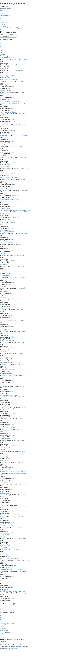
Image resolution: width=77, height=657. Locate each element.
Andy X (3, 103)
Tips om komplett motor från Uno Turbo (10, 515)
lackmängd (3, 297)
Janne (3, 462)
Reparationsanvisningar (6, 134)
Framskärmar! (4, 264)
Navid (3, 397)
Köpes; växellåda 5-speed (7, 547)
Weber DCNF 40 (4, 286)
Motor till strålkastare (5, 90)
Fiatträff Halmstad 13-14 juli (7, 525)
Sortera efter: (22, 603)
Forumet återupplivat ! (6, 242)
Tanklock (2, 253)
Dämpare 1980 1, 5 (5, 188)
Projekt (21, 146)
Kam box (2, 319)
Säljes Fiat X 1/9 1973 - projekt (8, 57)
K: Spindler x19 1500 (5, 308)
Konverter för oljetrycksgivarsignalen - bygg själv (13, 471)
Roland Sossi (5, 168)
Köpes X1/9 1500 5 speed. (7, 166)
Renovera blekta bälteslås (7, 221)
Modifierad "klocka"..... (6, 504)
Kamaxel (2, 536)
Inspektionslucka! (4, 493)
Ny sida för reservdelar (6, 373)
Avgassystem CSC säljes (6, 417)
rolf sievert (4, 549)
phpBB (6, 645)
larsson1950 (5, 59)
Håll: (34, 603)
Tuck (3, 375)
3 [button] (0, 45)
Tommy (3, 342)
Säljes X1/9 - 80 (4, 68)
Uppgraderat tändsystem (6, 275)
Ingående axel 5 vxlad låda (7, 427)
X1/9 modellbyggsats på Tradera (8, 112)
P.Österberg (5, 331)
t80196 (3, 255)
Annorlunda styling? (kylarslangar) (9, 558)
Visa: (7, 603)
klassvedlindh (5, 190)
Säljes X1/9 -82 (4, 460)
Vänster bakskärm (5, 438)
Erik (3, 70)
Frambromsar (3, 482)
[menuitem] (5, 15)
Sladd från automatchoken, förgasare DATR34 (12, 591)
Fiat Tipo (2, 449)
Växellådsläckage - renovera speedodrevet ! (11, 144)
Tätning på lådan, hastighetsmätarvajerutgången (13, 569)
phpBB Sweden (16, 646)
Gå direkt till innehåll (5, 8)
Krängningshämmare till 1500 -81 (9, 177)
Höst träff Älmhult (4, 406)
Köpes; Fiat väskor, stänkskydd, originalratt (11, 101)
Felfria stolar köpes (5, 123)
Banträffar (2, 580)
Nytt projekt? (3, 351)
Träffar (23, 331)
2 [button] (0, 43)
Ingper (4, 81)
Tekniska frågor (23, 157)
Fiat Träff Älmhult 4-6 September (8, 330)
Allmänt (20, 244)
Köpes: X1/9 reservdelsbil (7, 340)
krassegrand (5, 135)
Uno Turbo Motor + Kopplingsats (8, 395)
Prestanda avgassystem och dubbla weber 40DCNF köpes (15, 210)
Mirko (3, 364)
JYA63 (3, 440)
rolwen (3, 92)
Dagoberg (4, 353)
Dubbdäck (2, 384)
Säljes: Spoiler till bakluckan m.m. (9, 199)
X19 (3, 310)
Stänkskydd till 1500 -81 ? (7, 232)
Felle (3, 582)
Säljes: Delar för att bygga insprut (9, 79)
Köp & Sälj (24, 59)
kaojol (3, 266)
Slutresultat (3, 155)
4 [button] (0, 46)
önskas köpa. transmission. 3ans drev (10, 362)
